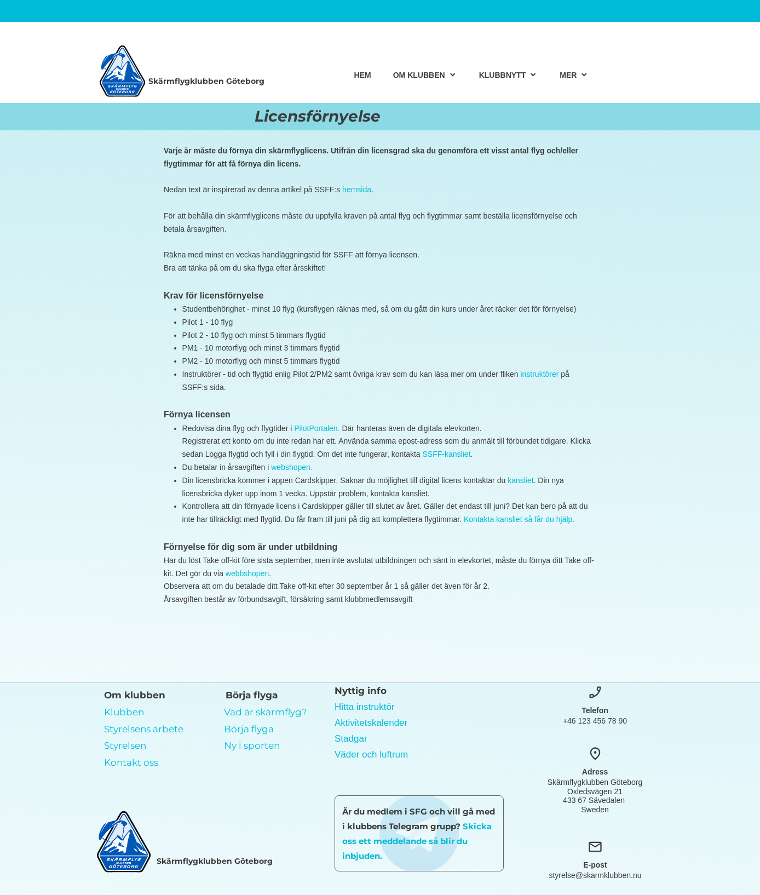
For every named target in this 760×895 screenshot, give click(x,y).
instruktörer (539, 374)
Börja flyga (249, 729)
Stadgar (351, 738)
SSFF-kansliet (447, 454)
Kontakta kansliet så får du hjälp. (519, 519)
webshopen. (292, 467)
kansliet (520, 480)
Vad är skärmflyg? (265, 712)
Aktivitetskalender (371, 723)
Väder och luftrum (371, 754)
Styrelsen (125, 745)
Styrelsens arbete (143, 729)
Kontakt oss (131, 762)
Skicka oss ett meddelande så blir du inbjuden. (417, 841)
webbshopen (247, 573)
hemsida (356, 189)
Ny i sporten (252, 745)
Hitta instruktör (365, 707)
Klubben (124, 712)
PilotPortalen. (318, 428)
